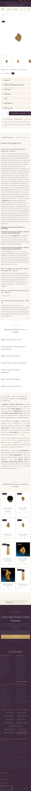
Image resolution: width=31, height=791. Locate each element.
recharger (14, 440)
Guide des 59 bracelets (21, 662)
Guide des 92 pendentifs (21, 664)
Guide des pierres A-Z (20, 660)
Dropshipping (4, 694)
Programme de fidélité (5, 699)
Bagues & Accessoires (5, 666)
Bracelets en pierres (5, 660)
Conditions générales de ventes (22, 697)
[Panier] (28, 9)
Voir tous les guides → (22, 732)
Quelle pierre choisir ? (20, 658)
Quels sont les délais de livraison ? (15, 379)
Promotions (3, 673)
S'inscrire (15, 636)
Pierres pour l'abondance (9, 729)
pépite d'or (17, 251)
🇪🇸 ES (29, 0)
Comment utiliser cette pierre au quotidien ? (15, 363)
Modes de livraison (20, 692)
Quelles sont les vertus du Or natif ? (15, 339)
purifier (6, 440)
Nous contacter (19, 686)
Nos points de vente (5, 688)
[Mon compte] (25, 9)
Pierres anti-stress (22, 712)
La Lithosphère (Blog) (20, 679)
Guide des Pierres (18, 466)
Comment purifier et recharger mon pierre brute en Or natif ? (15, 348)
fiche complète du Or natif (17, 434)
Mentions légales (19, 703)
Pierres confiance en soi (22, 716)
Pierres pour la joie (22, 729)
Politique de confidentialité (21, 701)
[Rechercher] (22, 9)
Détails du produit (7, 137)
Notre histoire (4, 686)
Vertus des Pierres (19, 673)
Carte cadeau (4, 675)
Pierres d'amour (10, 719)
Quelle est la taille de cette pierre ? (15, 356)
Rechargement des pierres (21, 670)
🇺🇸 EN (25, 0)
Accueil (3, 13)
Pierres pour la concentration (15, 726)
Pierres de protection (10, 712)
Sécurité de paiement (20, 694)
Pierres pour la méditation (22, 722)
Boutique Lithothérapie (21, 677)
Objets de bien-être (5, 670)
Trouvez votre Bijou (20, 675)
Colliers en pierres (4, 664)
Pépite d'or (4, 15)
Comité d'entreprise (5, 697)
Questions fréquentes (20, 688)
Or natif (26, 408)
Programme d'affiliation (6, 701)
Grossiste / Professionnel (6, 692)
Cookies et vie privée (20, 699)
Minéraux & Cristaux (5, 668)
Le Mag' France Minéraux (22, 681)
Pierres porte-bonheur (9, 732)
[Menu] (2, 9)
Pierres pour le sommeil (8, 716)
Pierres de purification (8, 722)
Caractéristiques (21, 137)
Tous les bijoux (4, 658)
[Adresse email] (15, 632)
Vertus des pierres (19, 666)
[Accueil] (15, 652)
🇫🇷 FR (21, 0)
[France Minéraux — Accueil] (12, 9)
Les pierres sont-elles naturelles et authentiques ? (15, 371)
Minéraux (21, 13)
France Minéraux (11, 13)
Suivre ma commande (20, 690)
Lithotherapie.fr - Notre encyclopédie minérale (6, 704)
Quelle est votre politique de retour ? (15, 386)
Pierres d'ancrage (21, 719)
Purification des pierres (20, 668)
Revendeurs (3, 690)
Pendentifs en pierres (5, 662)
